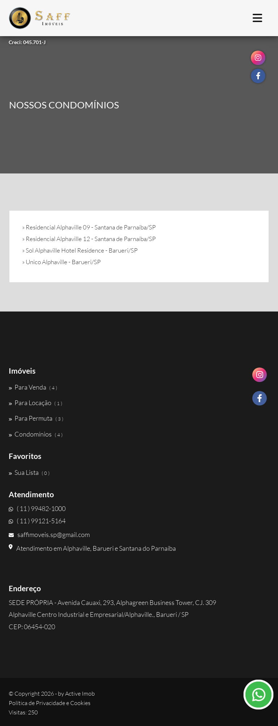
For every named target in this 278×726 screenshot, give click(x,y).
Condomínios (36, 434)
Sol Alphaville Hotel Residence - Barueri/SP (82, 250)
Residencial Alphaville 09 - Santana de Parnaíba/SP (91, 227)
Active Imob (80, 693)
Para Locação (35, 403)
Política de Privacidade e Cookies (49, 702)
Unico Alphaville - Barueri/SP (63, 262)
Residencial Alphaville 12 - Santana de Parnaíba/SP (91, 238)
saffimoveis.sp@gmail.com (49, 534)
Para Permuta (36, 418)
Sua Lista (29, 472)
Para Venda (33, 387)
